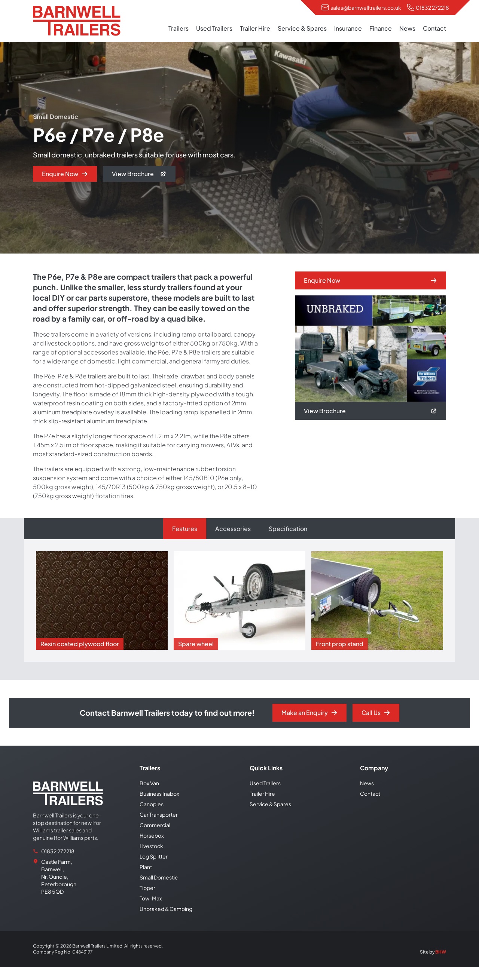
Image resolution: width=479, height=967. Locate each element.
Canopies (152, 804)
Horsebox (152, 835)
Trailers (178, 28)
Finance (380, 28)
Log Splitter (154, 856)
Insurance (348, 28)
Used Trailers (214, 28)
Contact (434, 28)
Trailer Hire (255, 28)
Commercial (155, 825)
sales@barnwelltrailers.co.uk (365, 7)
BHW (440, 952)
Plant (146, 866)
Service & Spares (302, 28)
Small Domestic (159, 877)
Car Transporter (159, 814)
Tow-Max (151, 898)
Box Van (149, 783)
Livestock (151, 845)
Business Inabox (159, 793)
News (407, 28)
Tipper (147, 887)
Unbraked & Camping (166, 908)
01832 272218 (432, 7)
